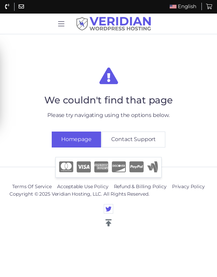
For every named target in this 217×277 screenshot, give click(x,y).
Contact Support (133, 139)
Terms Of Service (31, 186)
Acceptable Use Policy (82, 186)
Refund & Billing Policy (140, 186)
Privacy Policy (188, 186)
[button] (61, 23)
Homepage (76, 139)
